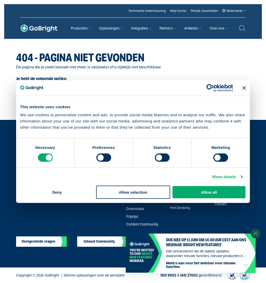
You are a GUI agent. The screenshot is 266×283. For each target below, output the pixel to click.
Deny (57, 192)
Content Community (142, 224)
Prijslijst (132, 216)
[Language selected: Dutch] (235, 11)
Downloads (135, 209)
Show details (224, 176)
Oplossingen (111, 28)
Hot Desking (180, 207)
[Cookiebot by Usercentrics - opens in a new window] (210, 88)
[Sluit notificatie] (255, 233)
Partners (167, 28)
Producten (81, 28)
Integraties (141, 28)
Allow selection (133, 192)
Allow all (209, 192)
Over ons (219, 28)
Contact (220, 204)
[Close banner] (244, 88)
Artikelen (192, 28)
